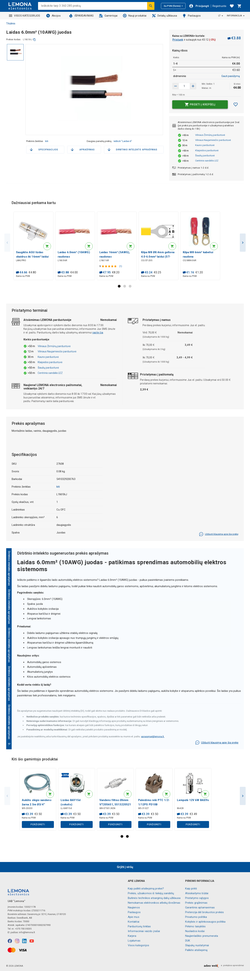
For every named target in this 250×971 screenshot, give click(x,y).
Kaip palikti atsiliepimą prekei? (146, 888)
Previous (7, 243)
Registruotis (219, 6)
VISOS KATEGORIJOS (24, 15)
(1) (121, 267)
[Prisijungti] (199, 6)
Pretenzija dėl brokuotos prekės (204, 912)
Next (243, 243)
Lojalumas (134, 940)
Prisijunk (177, 39)
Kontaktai (133, 921)
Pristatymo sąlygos (197, 898)
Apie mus (133, 917)
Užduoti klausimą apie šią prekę (218, 535)
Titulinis (10, 23)
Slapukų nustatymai (197, 945)
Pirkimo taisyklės (195, 926)
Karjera (132, 936)
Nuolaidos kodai (195, 931)
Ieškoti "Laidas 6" (123, 141)
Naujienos (134, 907)
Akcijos (53, 15)
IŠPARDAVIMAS (81, 15)
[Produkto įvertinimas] (110, 267)
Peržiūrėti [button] (38, 826)
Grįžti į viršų (125, 867)
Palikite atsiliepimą (196, 950)
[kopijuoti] (34, 39)
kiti (46, 141)
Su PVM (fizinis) (173, 6)
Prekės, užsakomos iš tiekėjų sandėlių (151, 893)
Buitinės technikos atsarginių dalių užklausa (154, 898)
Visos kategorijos (138, 945)
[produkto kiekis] (184, 86)
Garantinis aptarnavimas (200, 907)
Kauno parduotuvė (204, 145)
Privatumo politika (196, 917)
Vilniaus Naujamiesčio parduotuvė (213, 140)
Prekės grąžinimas (196, 902)
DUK (187, 940)
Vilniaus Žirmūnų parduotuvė (210, 135)
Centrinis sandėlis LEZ (206, 160)
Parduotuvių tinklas (139, 926)
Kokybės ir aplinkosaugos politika (205, 921)
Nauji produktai (134, 15)
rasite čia (97, 333)
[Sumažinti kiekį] (193, 86)
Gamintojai (108, 15)
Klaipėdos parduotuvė (206, 150)
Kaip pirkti (191, 888)
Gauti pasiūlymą (230, 76)
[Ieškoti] (150, 6)
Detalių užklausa (164, 15)
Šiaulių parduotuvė (205, 155)
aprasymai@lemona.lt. (152, 737)
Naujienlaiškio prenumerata (201, 936)
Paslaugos (191, 15)
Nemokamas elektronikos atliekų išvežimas (154, 902)
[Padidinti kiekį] (175, 86)
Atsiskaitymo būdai (196, 893)
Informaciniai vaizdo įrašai (144, 931)
